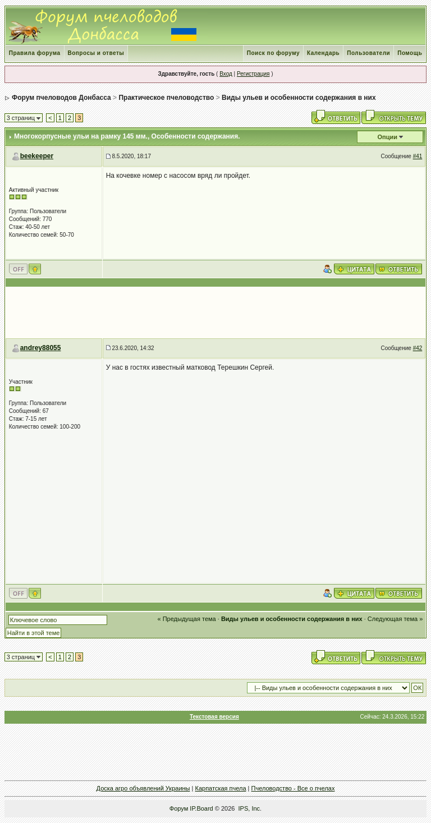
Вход (225, 74)
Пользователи (368, 53)
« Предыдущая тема (187, 618)
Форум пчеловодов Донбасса (61, 98)
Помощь (409, 53)
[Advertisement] (215, 312)
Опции (388, 137)
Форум (178, 808)
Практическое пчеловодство (166, 98)
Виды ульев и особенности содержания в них (299, 98)
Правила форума (35, 53)
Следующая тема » (395, 618)
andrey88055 (40, 348)
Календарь (323, 53)
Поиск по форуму (273, 53)
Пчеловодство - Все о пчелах (293, 788)
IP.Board (201, 808)
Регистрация (253, 74)
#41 (418, 156)
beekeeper (36, 156)
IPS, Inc (249, 808)
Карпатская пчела (220, 788)
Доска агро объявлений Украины (143, 788)
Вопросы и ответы (96, 53)
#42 (418, 348)
